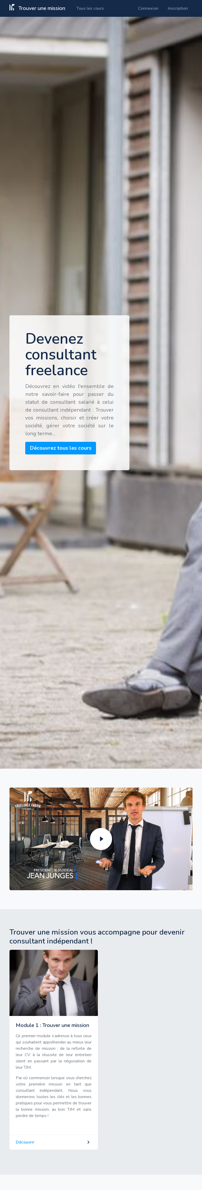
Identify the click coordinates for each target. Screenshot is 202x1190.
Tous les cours (90, 8)
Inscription (178, 8)
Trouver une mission (37, 8)
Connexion (148, 8)
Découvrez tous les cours (61, 448)
